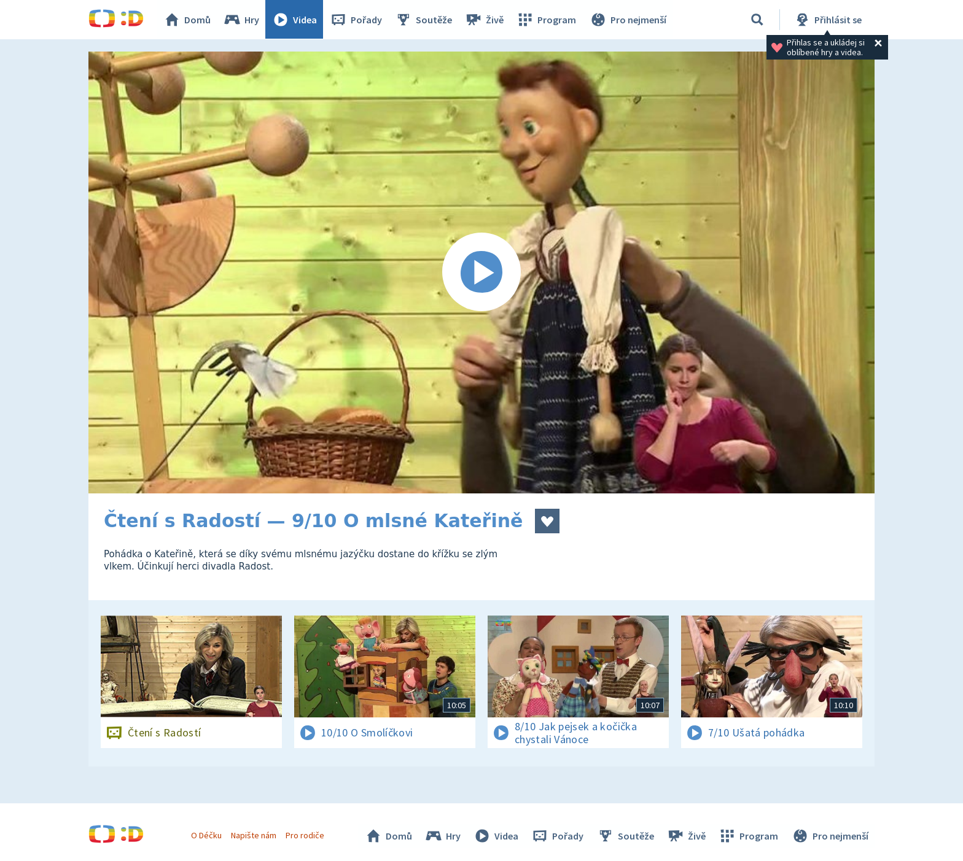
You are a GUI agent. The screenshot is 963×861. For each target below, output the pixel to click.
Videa (295, 19)
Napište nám (253, 835)
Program (547, 19)
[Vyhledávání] (757, 19)
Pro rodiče (305, 835)
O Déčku (206, 835)
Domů (187, 19)
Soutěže (424, 19)
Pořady (356, 19)
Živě (484, 19)
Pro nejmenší (627, 19)
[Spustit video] (481, 272)
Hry (242, 19)
